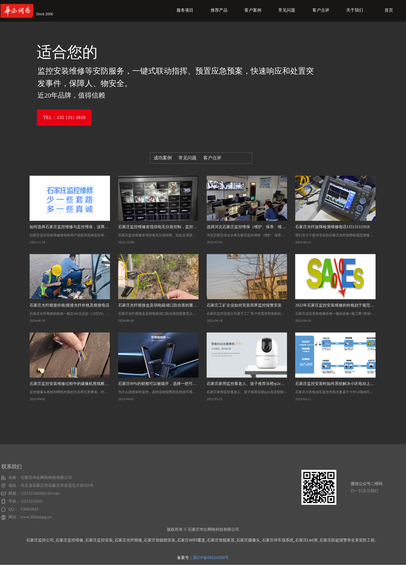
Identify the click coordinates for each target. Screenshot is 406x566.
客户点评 (212, 157)
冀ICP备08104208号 (211, 557)
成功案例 (163, 157)
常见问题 (187, 157)
